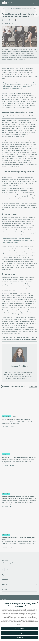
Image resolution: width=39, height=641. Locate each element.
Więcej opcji (20, 637)
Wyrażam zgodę (19, 628)
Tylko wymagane (19, 633)
